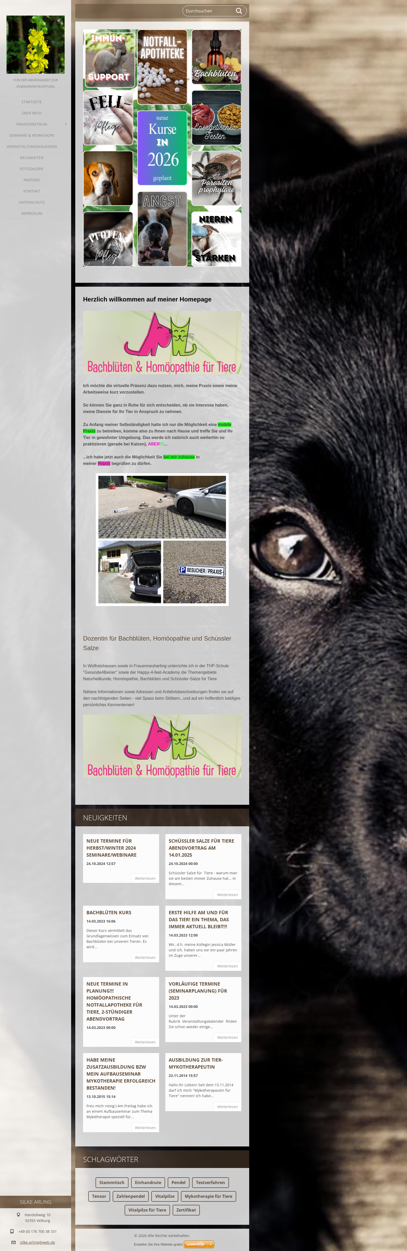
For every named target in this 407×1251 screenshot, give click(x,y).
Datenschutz (32, 202)
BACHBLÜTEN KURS (108, 912)
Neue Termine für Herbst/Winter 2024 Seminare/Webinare (111, 848)
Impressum (31, 213)
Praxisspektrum (31, 124)
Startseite (32, 101)
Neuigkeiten (32, 157)
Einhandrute (148, 1182)
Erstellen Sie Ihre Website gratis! (158, 1244)
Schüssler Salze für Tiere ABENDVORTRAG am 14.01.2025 (201, 848)
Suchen (239, 11)
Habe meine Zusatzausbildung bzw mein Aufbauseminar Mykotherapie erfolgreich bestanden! (120, 1074)
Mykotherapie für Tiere (208, 1196)
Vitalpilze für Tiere (147, 1210)
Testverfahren (210, 1182)
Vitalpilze (164, 1196)
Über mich (32, 113)
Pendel (179, 1182)
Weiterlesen (145, 878)
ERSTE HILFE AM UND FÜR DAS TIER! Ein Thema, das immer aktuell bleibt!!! (199, 919)
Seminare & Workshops (32, 135)
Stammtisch (112, 1182)
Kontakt (31, 191)
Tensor (99, 1196)
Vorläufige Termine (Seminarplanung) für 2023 (198, 991)
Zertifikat (186, 1210)
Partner (32, 179)
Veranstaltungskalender (31, 146)
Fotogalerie (32, 168)
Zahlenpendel (131, 1196)
